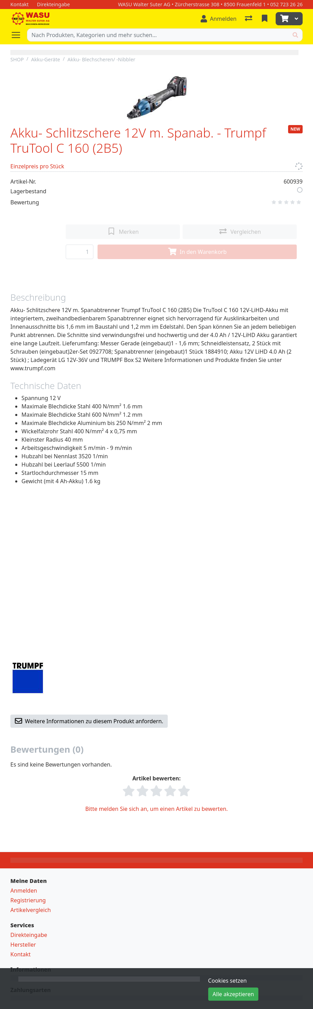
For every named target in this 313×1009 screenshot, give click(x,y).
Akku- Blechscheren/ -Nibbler (101, 59)
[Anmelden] (218, 19)
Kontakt (20, 954)
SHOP (17, 59)
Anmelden (23, 890)
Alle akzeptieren (233, 994)
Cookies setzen (227, 980)
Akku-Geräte (45, 59)
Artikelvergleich (30, 910)
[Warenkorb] (284, 18)
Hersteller (23, 944)
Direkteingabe (28, 935)
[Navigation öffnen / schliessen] (18, 35)
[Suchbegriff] (158, 35)
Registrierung (28, 900)
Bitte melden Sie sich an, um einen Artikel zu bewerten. (156, 809)
